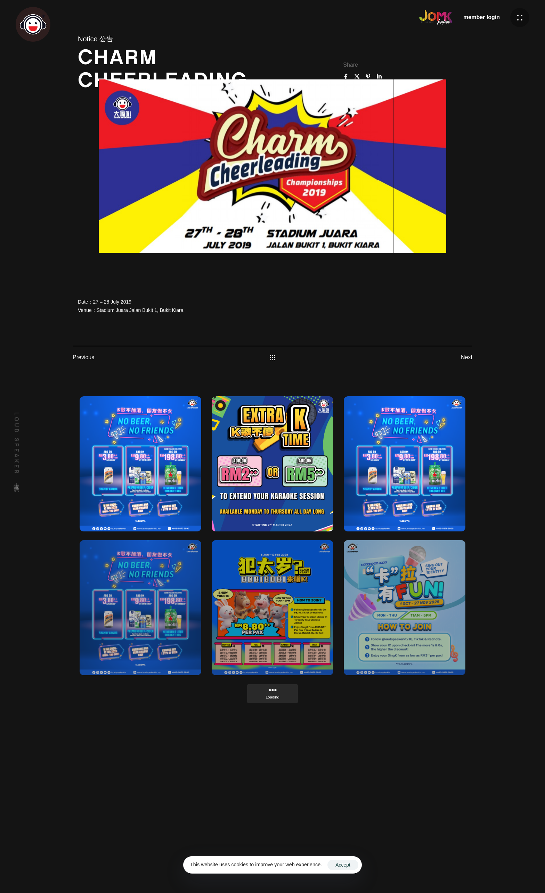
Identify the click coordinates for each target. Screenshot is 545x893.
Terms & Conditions (375, 873)
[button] (519, 17)
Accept (342, 865)
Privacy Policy (420, 873)
